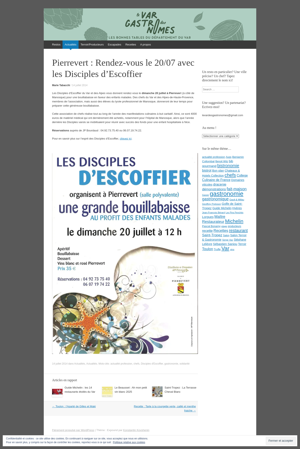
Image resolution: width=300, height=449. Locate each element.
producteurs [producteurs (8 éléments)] (234, 226)
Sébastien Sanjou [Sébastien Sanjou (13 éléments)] (225, 244)
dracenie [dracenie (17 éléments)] (219, 184)
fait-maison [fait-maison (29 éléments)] (237, 189)
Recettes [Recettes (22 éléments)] (221, 231)
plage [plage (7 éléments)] (224, 226)
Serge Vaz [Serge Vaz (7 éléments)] (227, 240)
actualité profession (121, 363)
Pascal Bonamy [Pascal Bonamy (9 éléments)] (211, 226)
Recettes (130, 44)
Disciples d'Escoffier (152, 363)
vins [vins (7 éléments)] (232, 249)
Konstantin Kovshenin (136, 430)
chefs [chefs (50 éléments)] (230, 175)
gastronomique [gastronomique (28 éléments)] (215, 199)
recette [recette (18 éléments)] (207, 231)
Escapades (114, 44)
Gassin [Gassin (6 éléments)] (205, 195)
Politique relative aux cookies (129, 442)
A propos (145, 44)
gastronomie (171, 363)
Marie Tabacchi (61, 85)
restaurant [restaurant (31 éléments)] (238, 230)
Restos (56, 44)
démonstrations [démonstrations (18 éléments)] (214, 189)
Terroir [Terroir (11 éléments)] (242, 244)
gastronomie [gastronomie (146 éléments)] (226, 193)
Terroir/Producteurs (92, 44)
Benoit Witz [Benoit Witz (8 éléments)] (221, 161)
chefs (137, 363)
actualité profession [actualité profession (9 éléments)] (213, 156)
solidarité (185, 363)
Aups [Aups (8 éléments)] (229, 157)
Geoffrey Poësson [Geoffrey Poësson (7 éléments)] (211, 204)
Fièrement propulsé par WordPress (73, 430)
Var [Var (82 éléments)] (225, 248)
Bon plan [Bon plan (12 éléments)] (218, 170)
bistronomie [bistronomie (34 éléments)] (228, 165)
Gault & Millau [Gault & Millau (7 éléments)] (236, 199)
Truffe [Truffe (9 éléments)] (217, 249)
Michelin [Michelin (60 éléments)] (234, 221)
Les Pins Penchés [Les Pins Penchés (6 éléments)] (234, 212)
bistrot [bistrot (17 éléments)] (206, 170)
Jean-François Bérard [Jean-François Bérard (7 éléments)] (213, 212)
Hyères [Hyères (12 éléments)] (237, 208)
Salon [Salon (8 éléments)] (226, 235)
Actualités (70, 44)
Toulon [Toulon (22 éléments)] (207, 249)
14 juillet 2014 (80, 85)
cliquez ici (125, 138)
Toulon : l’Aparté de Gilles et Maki (74, 406)
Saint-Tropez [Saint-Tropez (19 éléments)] (212, 235)
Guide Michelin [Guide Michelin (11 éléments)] (221, 208)
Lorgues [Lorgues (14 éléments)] (208, 217)
